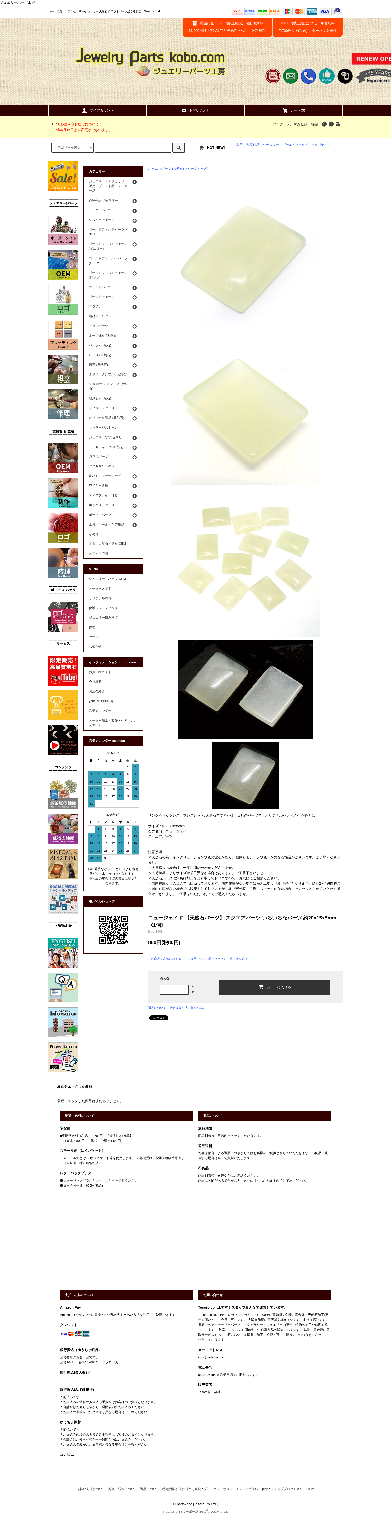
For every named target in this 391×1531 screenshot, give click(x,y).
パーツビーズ (197, 168)
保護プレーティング (103, 608)
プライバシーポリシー (220, 1489)
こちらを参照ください (121, 1180)
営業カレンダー (100, 711)
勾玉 (239, 145)
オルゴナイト (321, 145)
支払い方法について (91, 1489)
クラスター (271, 145)
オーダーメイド (100, 588)
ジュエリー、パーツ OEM (107, 579)
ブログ (278, 124)
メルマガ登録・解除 (302, 124)
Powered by (195, 1512)
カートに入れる (274, 987)
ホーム (153, 168)
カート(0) (293, 110)
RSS (299, 1489)
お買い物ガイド (100, 672)
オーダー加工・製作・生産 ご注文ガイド (113, 723)
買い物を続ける (240, 959)
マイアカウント (97, 110)
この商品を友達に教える (164, 959)
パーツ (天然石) (172, 168)
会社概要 (95, 682)
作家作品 (252, 145)
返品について (157, 1008)
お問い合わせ (195, 110)
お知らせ (95, 646)
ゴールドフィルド (295, 145)
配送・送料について (123, 1489)
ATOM (310, 1489)
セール (93, 637)
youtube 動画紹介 (101, 701)
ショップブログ (282, 1489)
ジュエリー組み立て (103, 617)
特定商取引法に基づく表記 (187, 1008)
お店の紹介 (97, 691)
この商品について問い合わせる (205, 959)
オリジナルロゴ (100, 598)
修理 (92, 627)
